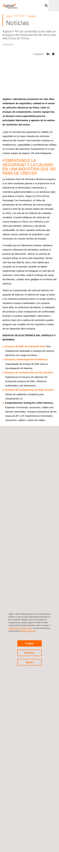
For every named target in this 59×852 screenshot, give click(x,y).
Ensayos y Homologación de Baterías (26, 359)
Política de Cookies (28, 631)
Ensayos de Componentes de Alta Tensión (29, 372)
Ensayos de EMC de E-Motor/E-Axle (25, 346)
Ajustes (29, 662)
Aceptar (29, 643)
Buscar (46, 5)
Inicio (8, 16)
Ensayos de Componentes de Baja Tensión (29, 389)
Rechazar (29, 652)
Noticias (32, 16)
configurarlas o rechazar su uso (20, 628)
